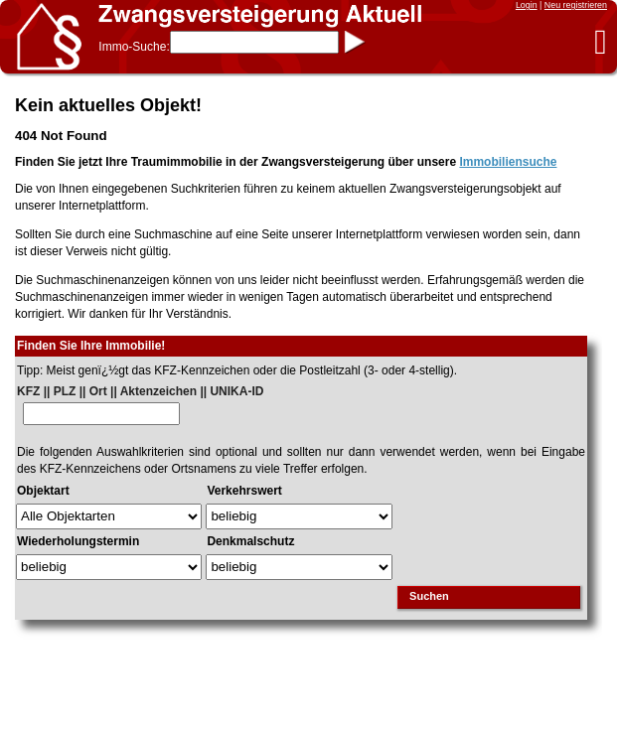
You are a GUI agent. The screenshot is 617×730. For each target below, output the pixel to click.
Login (527, 5)
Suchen (429, 596)
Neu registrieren (575, 5)
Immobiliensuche (507, 162)
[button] (600, 41)
